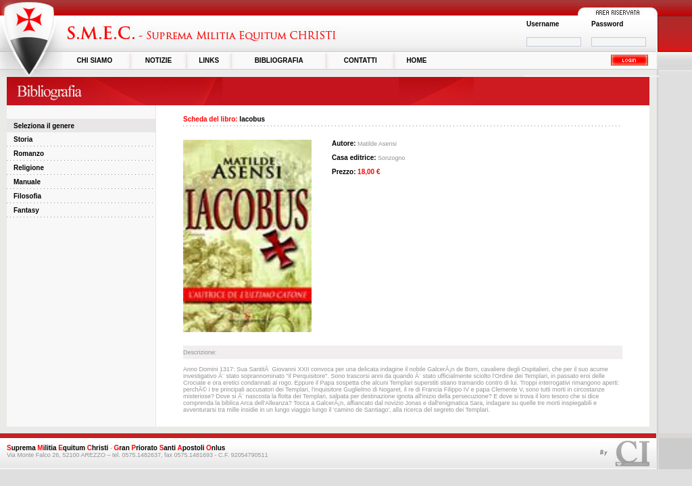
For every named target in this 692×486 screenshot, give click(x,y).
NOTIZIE (158, 60)
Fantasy (26, 210)
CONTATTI (360, 60)
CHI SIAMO (94, 60)
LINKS (209, 60)
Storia (23, 139)
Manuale (27, 182)
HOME (416, 60)
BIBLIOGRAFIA (279, 60)
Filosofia (27, 196)
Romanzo (29, 153)
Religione (29, 167)
